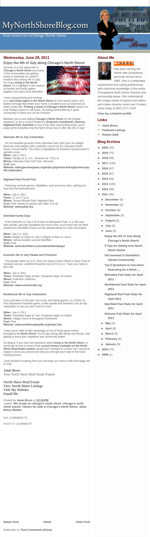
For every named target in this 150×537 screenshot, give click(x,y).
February (111, 338)
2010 (105, 349)
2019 (105, 152)
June (109, 230)
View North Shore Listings (23, 386)
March (109, 333)
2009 (105, 354)
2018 (105, 158)
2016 (105, 168)
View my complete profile (114, 113)
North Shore (28, 333)
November (112, 204)
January (111, 344)
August (110, 220)
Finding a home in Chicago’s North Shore (49, 106)
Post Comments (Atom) (36, 529)
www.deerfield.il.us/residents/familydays (40, 246)
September (113, 215)
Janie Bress (126, 63)
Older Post (83, 522)
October (111, 210)
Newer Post (11, 522)
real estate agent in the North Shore (31, 100)
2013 (105, 184)
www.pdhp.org (24, 206)
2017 (105, 163)
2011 (105, 194)
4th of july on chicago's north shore (37, 403)
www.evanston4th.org (28, 285)
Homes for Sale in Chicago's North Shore (49, 406)
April (108, 328)
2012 (105, 189)
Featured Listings (114, 130)
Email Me (10, 394)
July (108, 225)
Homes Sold (110, 134)
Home (47, 522)
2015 (105, 173)
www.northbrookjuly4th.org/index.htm (38, 324)
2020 (105, 147)
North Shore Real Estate (21, 382)
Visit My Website (16, 390)
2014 (105, 178)
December (112, 199)
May (108, 323)
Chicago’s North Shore (17, 70)
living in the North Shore (69, 342)
